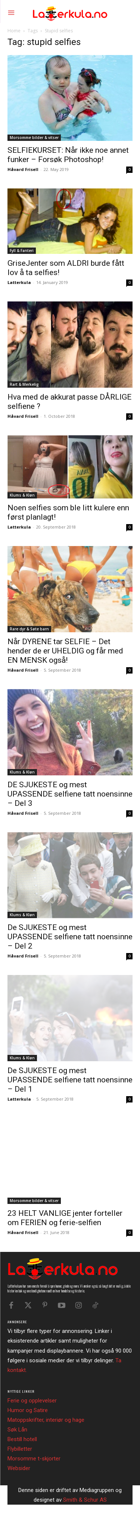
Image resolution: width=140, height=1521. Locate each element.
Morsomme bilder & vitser (34, 137)
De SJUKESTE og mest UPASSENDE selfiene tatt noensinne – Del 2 (70, 936)
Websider (18, 1468)
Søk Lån (17, 1429)
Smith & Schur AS (85, 1499)
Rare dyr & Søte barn (29, 629)
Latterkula (19, 282)
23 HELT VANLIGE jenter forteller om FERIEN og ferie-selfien (64, 1218)
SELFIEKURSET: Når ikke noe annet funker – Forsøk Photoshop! (68, 155)
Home (14, 31)
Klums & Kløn (22, 495)
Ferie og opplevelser (32, 1400)
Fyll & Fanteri (22, 250)
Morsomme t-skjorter (33, 1458)
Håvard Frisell (22, 169)
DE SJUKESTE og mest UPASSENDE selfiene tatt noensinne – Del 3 (70, 794)
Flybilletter (19, 1449)
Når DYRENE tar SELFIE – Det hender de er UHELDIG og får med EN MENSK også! (65, 651)
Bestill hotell (22, 1439)
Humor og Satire (27, 1410)
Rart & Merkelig (24, 384)
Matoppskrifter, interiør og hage (45, 1420)
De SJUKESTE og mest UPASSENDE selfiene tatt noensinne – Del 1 (70, 1080)
